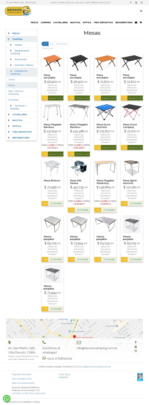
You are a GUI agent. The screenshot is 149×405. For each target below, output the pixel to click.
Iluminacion (21, 59)
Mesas (11, 85)
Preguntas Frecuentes (21, 374)
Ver (45, 98)
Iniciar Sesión (65, 374)
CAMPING (46, 22)
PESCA (34, 22)
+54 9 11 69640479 (59, 358)
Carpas (18, 45)
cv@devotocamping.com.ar (95, 366)
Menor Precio (61, 44)
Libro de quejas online (22, 379)
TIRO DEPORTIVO (103, 22)
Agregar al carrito (56, 98)
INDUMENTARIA (124, 22)
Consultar (56, 203)
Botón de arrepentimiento (23, 383)
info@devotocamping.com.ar (97, 348)
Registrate (63, 377)
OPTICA (87, 22)
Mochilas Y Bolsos (24, 65)
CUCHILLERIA (60, 22)
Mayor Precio (48, 48)
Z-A (51, 44)
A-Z (45, 44)
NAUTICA (75, 22)
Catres (11, 79)
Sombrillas (13, 100)
